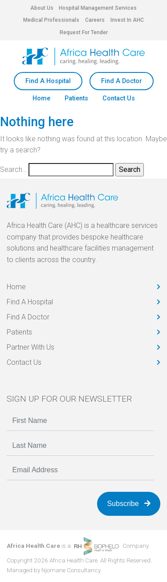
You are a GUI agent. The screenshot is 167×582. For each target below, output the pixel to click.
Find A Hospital (48, 81)
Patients (76, 98)
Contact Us (118, 98)
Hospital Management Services (98, 8)
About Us (41, 8)
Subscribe (129, 503)
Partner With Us (30, 347)
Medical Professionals (51, 20)
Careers (95, 20)
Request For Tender (84, 32)
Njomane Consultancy (70, 570)
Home (41, 98)
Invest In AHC (127, 20)
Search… (13, 169)
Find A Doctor (121, 81)
